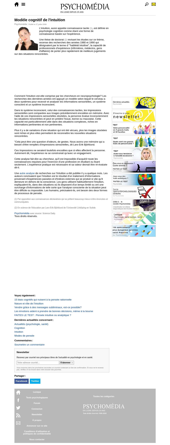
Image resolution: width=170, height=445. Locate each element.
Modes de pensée (24, 335)
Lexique (37, 392)
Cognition (19, 328)
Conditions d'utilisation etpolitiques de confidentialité (37, 432)
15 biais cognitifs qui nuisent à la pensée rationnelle (43, 299)
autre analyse (27, 173)
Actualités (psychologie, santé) (31, 324)
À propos (37, 420)
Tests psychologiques (37, 397)
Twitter (35, 381)
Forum (37, 403)
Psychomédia (20, 24)
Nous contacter (36, 439)
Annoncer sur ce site (37, 426)
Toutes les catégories (103, 396)
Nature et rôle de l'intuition (28, 303)
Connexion (37, 409)
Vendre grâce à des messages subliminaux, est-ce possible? (48, 307)
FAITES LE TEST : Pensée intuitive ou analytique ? (42, 315)
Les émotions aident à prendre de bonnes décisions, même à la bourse (53, 311)
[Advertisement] (61, 75)
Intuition (18, 331)
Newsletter (37, 414)
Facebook (21, 381)
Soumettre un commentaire (29, 344)
